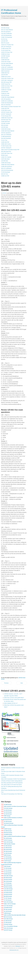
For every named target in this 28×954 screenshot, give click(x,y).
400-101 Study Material (7, 29)
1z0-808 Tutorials (5, 56)
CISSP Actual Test (5, 84)
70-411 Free (4, 140)
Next (22, 683)
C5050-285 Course (6, 144)
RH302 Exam (4, 155)
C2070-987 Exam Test (6, 153)
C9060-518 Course (6, 76)
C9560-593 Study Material (7, 164)
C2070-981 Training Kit (7, 80)
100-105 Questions (6, 99)
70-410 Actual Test (5, 50)
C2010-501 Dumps (6, 61)
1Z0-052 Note (4, 127)
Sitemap (18, 946)
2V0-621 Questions (6, 132)
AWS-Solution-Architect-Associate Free (11, 106)
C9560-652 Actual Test (6, 117)
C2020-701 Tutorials (6, 157)
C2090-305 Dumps (6, 162)
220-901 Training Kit (6, 147)
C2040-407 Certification (7, 67)
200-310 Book (4, 125)
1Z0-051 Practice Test (6, 112)
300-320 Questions (6, 31)
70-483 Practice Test (6, 145)
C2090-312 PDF (5, 175)
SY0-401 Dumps (5, 27)
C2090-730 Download (6, 37)
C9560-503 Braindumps (7, 69)
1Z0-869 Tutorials (5, 123)
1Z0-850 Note (4, 160)
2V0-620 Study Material (7, 63)
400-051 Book (4, 57)
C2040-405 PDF (5, 108)
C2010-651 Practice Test (7, 78)
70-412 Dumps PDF (6, 116)
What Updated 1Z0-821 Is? (11, 703)
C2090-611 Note (5, 93)
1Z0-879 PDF (4, 74)
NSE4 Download (5, 71)
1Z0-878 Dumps (5, 95)
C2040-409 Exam (5, 121)
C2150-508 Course (6, 110)
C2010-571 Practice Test (7, 44)
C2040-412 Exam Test (6, 86)
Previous (6, 683)
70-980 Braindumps (6, 136)
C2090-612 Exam (5, 54)
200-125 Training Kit (6, 46)
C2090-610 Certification (7, 101)
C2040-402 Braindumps (7, 102)
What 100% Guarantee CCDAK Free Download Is (13, 779)
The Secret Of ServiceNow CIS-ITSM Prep (11, 794)
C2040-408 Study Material (7, 130)
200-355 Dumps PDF (6, 82)
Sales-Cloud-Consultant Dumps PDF (10, 149)
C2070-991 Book (5, 159)
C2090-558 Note (5, 59)
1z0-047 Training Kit (6, 114)
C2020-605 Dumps (6, 129)
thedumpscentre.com (14, 950)
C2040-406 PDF (5, 142)
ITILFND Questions (6, 65)
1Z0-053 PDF (4, 41)
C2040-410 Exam (5, 87)
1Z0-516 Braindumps (6, 35)
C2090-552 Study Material (7, 97)
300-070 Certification (6, 168)
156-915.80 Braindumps (7, 170)
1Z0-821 (4, 193)
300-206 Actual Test (6, 151)
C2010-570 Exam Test (6, 52)
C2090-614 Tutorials (6, 89)
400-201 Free (4, 174)
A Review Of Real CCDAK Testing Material (11, 780)
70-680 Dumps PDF (6, 48)
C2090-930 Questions (6, 166)
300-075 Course (5, 42)
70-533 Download (5, 172)
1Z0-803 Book (4, 91)
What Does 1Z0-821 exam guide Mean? (14, 697)
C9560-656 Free (5, 72)
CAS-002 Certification (6, 33)
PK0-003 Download (6, 138)
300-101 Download (6, 104)
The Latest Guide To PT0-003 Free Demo (11, 784)
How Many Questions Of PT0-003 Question (12, 782)
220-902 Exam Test (6, 119)
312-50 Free (4, 39)
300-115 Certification (6, 134)
